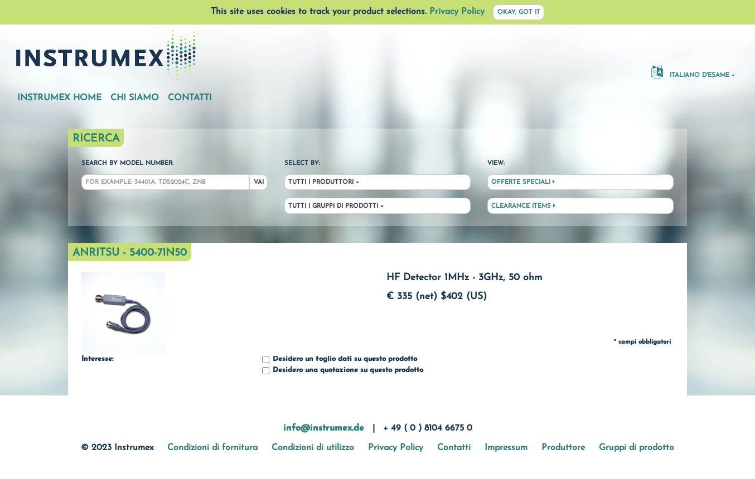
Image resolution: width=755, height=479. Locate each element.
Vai (259, 182)
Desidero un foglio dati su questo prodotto (339, 359)
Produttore (563, 447)
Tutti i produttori (321, 182)
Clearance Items (523, 206)
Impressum (506, 447)
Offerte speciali (523, 182)
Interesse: (97, 359)
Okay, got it (518, 12)
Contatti (190, 98)
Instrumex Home (59, 98)
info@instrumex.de (323, 428)
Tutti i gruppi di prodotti (333, 206)
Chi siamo (134, 98)
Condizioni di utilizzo (313, 447)
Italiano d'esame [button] (690, 72)
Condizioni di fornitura (212, 447)
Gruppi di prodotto (636, 447)
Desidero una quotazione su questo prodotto (342, 370)
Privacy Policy (457, 11)
